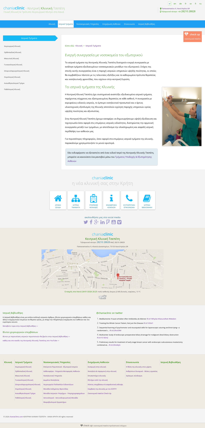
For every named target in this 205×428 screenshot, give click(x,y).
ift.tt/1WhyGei (152, 319)
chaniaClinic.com (16, 416)
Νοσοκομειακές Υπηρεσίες (87, 24)
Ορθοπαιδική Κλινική (12, 52)
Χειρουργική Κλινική (12, 46)
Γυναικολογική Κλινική (13, 64)
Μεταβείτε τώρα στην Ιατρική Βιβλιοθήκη (20, 326)
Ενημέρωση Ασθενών (111, 24)
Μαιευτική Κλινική (11, 58)
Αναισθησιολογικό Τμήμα (14, 83)
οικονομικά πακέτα (193, 36)
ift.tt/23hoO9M (115, 330)
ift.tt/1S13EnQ (102, 337)
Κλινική (52, 24)
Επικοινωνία (129, 24)
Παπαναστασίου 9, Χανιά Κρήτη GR (176, 8)
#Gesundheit (163, 319)
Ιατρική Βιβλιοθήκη (146, 24)
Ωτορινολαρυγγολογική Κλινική (16, 71)
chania (14, 8)
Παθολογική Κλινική (12, 89)
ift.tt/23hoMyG (114, 345)
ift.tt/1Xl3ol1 (148, 323)
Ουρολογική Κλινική (12, 77)
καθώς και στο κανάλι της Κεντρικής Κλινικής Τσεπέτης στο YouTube (31, 340)
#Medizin (172, 319)
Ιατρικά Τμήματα (66, 24)
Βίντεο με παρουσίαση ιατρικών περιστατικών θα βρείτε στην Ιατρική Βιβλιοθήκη (36, 336)
